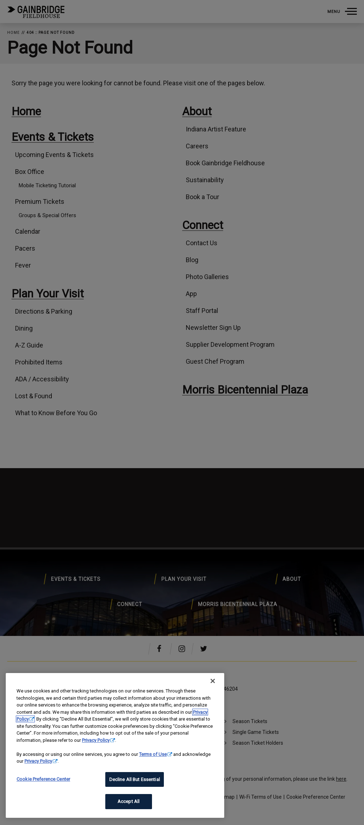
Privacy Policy (96, 740)
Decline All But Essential (134, 779)
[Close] (213, 681)
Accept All (128, 801)
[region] (115, 745)
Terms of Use (153, 754)
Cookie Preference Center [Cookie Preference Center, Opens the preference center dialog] (43, 779)
